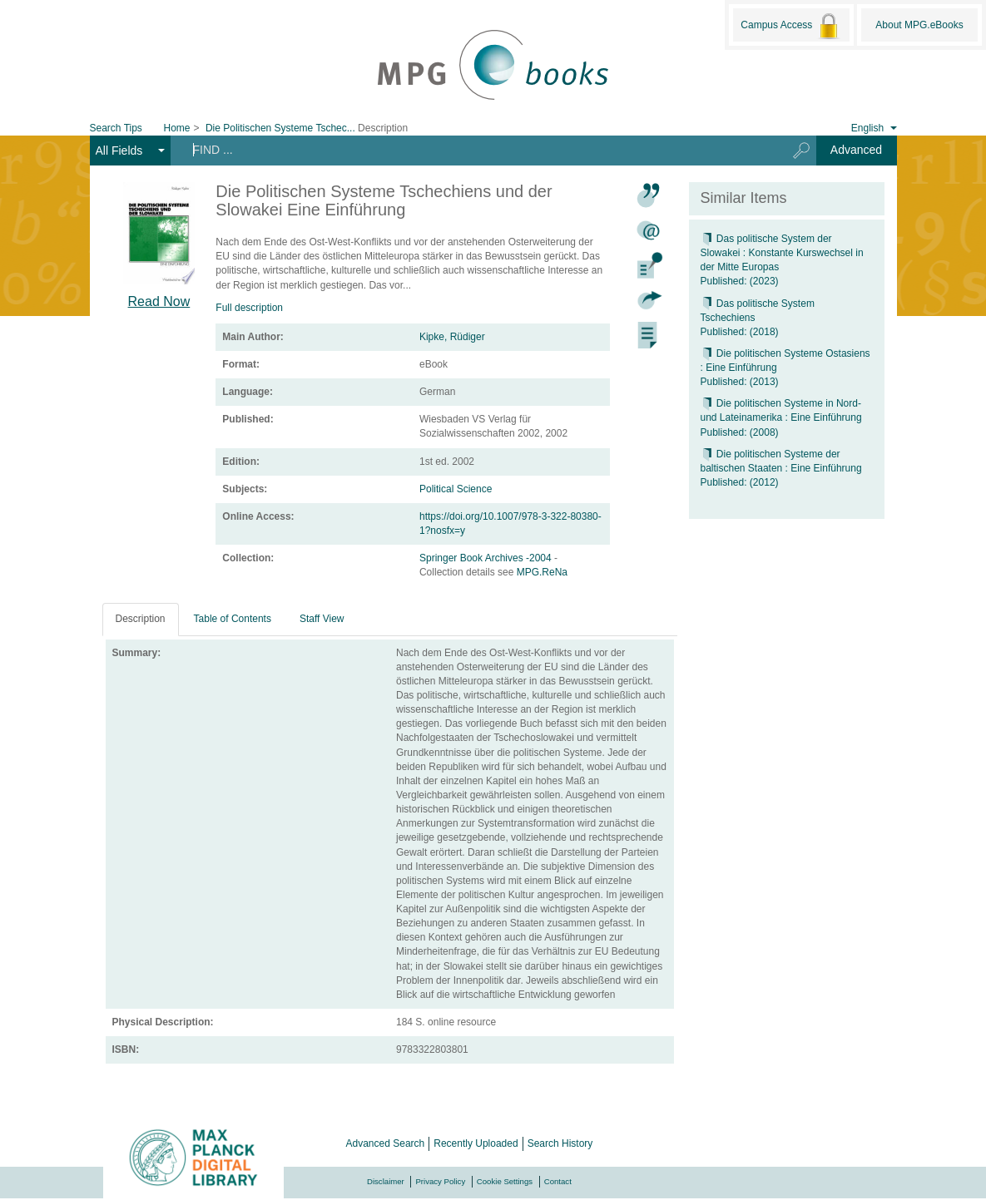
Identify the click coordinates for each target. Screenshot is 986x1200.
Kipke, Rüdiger (452, 337)
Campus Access (791, 25)
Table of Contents (232, 619)
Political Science (455, 489)
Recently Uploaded (476, 1143)
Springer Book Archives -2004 (486, 558)
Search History (560, 1143)
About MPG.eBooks (919, 25)
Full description (249, 308)
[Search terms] (472, 150)
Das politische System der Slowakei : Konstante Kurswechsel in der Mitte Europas (782, 253)
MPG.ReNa (542, 572)
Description (141, 619)
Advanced (856, 149)
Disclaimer (385, 1181)
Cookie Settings (505, 1181)
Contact (558, 1181)
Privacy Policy (440, 1181)
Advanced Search (385, 1143)
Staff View (322, 619)
